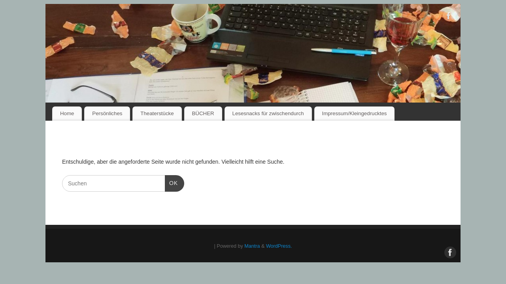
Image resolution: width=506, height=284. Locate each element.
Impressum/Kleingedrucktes (354, 113)
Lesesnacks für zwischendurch (268, 113)
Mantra (252, 246)
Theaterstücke (157, 113)
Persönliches (107, 113)
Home (67, 113)
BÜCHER (203, 113)
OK (171, 182)
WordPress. (279, 246)
